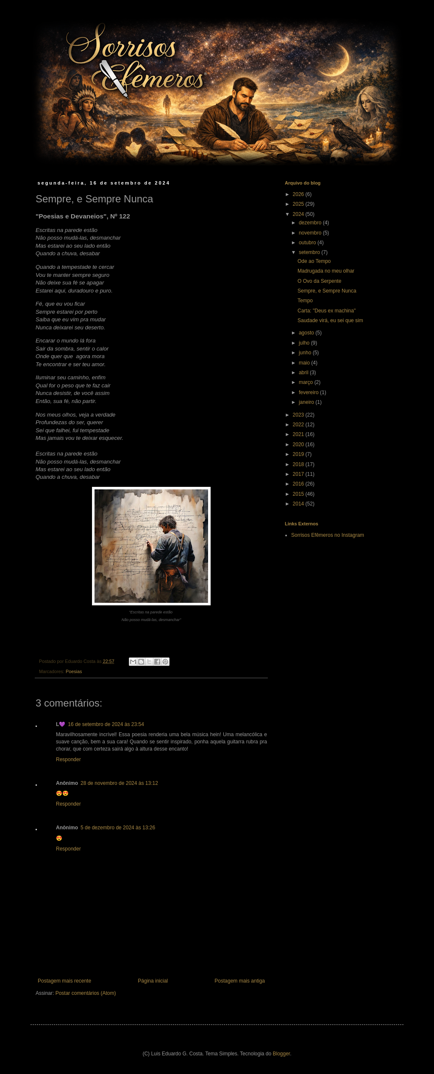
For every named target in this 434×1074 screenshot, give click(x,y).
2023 (299, 415)
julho (305, 343)
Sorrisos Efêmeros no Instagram (327, 535)
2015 (299, 494)
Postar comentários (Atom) (86, 993)
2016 (299, 484)
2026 (299, 194)
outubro (308, 243)
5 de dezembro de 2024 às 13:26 (118, 828)
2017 (299, 474)
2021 (299, 434)
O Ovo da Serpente (319, 281)
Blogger (281, 1054)
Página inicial (153, 981)
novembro (311, 233)
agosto (307, 333)
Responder (68, 759)
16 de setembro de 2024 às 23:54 (106, 724)
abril (304, 372)
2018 (299, 464)
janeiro (307, 402)
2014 (299, 504)
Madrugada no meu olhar (326, 271)
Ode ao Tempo (314, 261)
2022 (299, 425)
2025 (299, 204)
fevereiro (309, 392)
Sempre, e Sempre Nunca (327, 291)
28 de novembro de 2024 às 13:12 (119, 783)
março (306, 382)
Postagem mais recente (64, 981)
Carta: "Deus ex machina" (327, 311)
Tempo (305, 301)
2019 (299, 454)
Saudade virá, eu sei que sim (330, 320)
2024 (299, 214)
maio (305, 363)
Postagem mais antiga (239, 981)
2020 (299, 444)
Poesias (74, 671)
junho (306, 353)
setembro (310, 252)
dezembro (311, 223)
